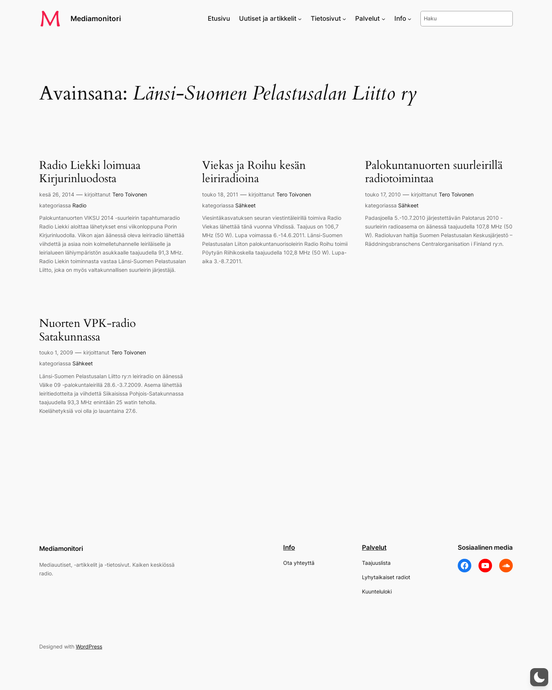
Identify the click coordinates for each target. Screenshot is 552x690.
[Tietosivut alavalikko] (344, 18)
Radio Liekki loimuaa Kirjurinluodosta (90, 172)
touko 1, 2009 (56, 352)
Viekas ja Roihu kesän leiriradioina (254, 172)
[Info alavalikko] (409, 18)
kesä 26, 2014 (56, 194)
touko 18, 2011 (220, 194)
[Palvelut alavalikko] (383, 18)
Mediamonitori (96, 18)
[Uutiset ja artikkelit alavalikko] (300, 18)
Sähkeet (245, 205)
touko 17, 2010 (383, 194)
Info (289, 547)
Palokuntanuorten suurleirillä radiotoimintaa (434, 172)
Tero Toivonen (129, 194)
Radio (79, 205)
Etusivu (219, 18)
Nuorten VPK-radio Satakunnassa (87, 330)
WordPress (89, 646)
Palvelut (374, 547)
